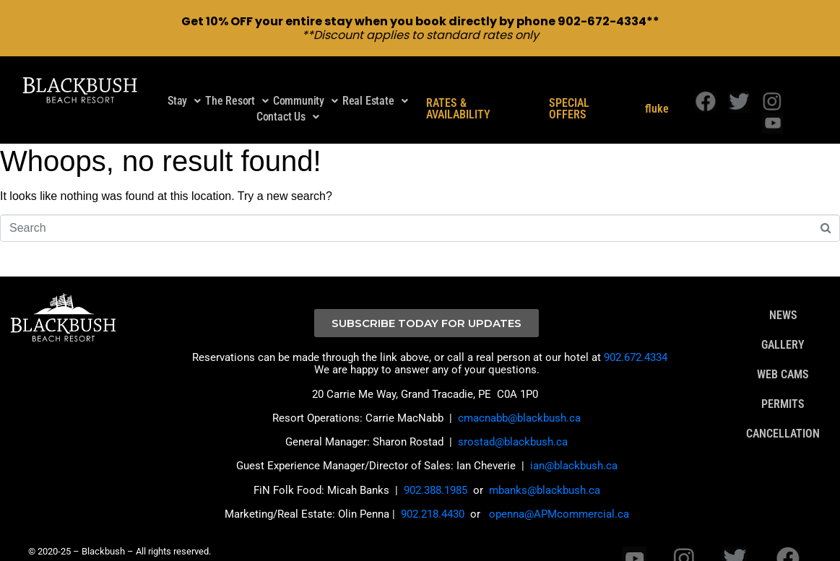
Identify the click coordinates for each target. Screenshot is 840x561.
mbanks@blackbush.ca (544, 473)
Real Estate (375, 85)
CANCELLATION (783, 418)
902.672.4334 (635, 341)
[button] (184, 85)
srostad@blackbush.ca (513, 425)
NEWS (783, 299)
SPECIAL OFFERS (569, 93)
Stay (184, 85)
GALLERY (783, 329)
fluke (657, 93)
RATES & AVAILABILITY (458, 93)
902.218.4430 (432, 498)
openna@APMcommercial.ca (559, 498)
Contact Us (287, 101)
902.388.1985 (435, 473)
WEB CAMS (783, 359)
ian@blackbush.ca (574, 449)
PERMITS (783, 388)
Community (305, 85)
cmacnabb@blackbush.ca (519, 402)
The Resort (237, 85)
